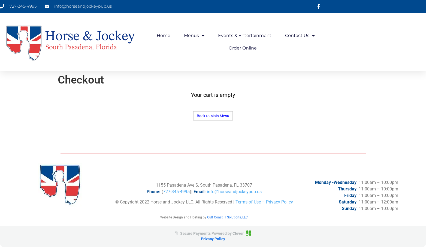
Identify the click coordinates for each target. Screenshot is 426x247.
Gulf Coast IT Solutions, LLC (227, 217)
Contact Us (300, 36)
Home (163, 35)
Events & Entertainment (244, 35)
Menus (194, 36)
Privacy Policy (213, 239)
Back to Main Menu (213, 116)
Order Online (243, 48)
